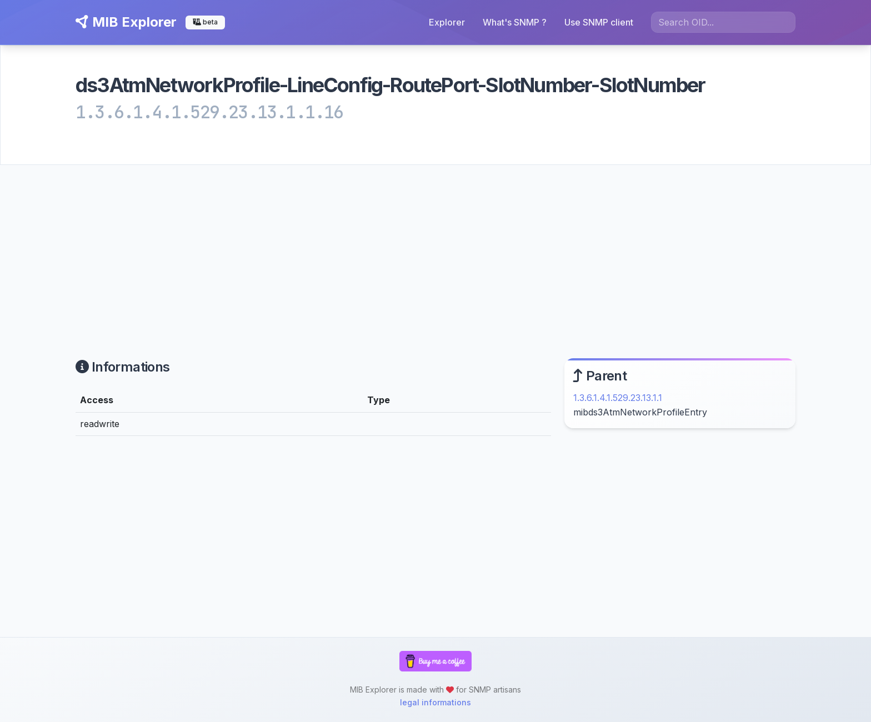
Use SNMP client (598, 22)
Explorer (447, 22)
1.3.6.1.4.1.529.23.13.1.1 (617, 397)
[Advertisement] (435, 248)
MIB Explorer (126, 22)
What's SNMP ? (515, 22)
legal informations (435, 702)
